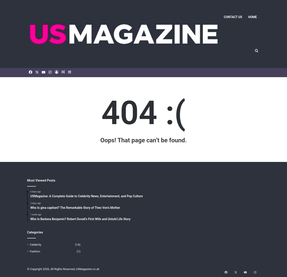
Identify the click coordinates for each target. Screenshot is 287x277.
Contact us (233, 17)
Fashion (35, 251)
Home (252, 17)
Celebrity (35, 244)
